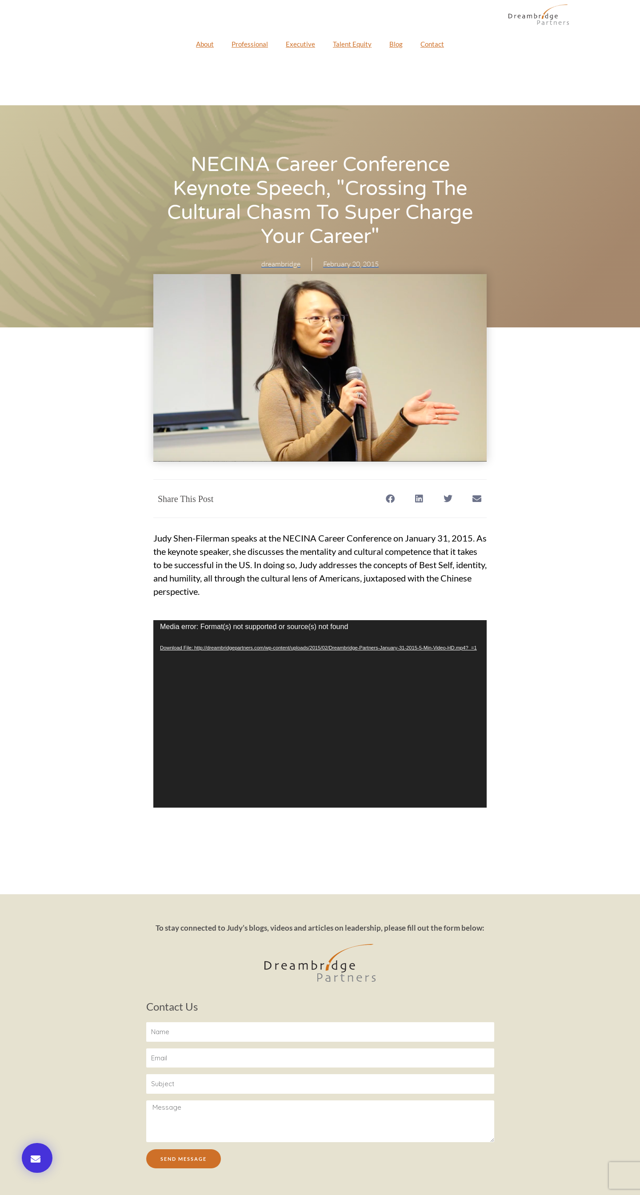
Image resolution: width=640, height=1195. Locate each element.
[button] (37, 1158)
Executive (300, 44)
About (205, 44)
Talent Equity (352, 44)
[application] (320, 714)
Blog (396, 44)
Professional (250, 44)
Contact (432, 44)
